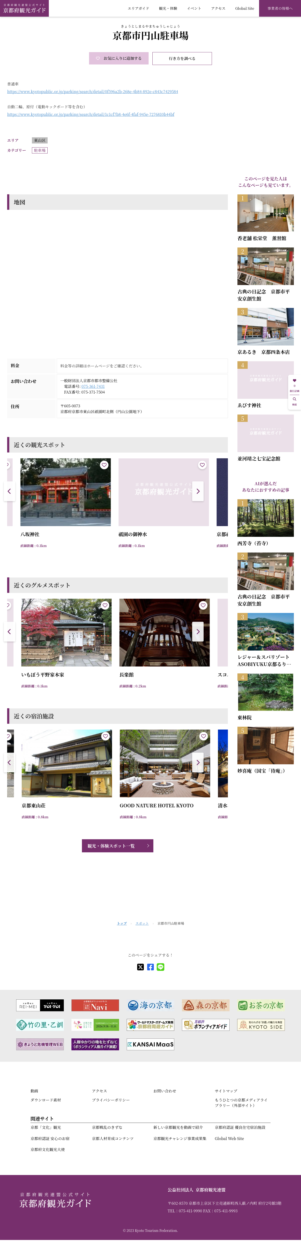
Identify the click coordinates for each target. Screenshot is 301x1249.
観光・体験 (168, 8)
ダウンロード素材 (45, 1100)
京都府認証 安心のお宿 (50, 1138)
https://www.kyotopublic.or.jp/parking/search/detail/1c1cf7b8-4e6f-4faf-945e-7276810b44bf (90, 114)
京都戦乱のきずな (107, 1127)
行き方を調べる (182, 58)
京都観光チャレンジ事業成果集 (179, 1138)
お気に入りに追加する (119, 58)
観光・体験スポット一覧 (111, 846)
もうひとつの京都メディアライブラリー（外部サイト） (241, 1102)
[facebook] (150, 967)
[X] (140, 967)
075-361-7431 (93, 386)
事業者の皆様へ (280, 8)
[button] (198, 491)
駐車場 (39, 150)
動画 (34, 1091)
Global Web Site (229, 1138)
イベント (194, 8)
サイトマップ (226, 1091)
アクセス (218, 8)
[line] (160, 967)
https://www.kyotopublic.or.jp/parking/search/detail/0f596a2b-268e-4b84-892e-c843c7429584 (92, 91)
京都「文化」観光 (45, 1127)
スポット (142, 923)
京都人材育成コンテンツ (113, 1138)
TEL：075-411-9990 (185, 1211)
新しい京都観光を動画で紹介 (178, 1127)
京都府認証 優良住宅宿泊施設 (240, 1127)
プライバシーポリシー (111, 1100)
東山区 (39, 140)
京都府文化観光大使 (47, 1149)
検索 (294, 401)
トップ (122, 923)
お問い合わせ (164, 1091)
